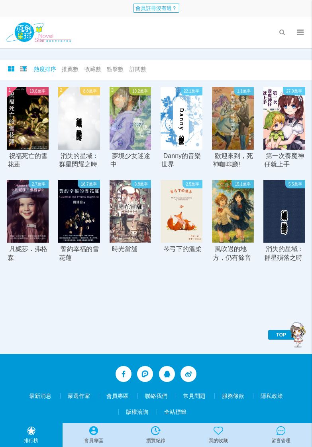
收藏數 (92, 69)
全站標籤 (175, 412)
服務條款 (233, 396)
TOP (281, 335)
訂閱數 (138, 69)
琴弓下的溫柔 (182, 249)
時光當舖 (124, 249)
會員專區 (117, 396)
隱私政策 (272, 396)
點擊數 (115, 69)
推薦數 (70, 69)
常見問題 (194, 396)
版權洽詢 (137, 412)
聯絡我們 (156, 396)
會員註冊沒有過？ (156, 8)
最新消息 (40, 396)
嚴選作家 (79, 396)
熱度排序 (45, 69)
